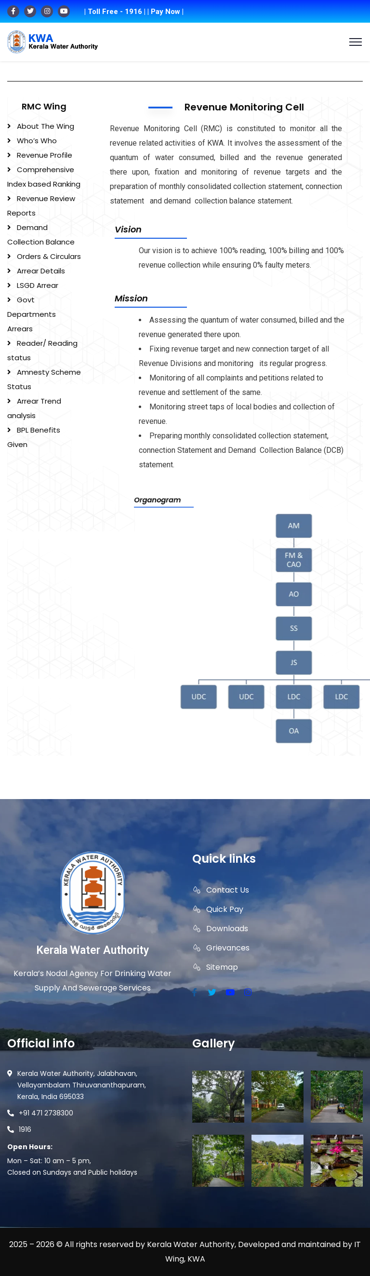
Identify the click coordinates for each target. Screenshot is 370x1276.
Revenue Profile (44, 155)
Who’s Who (37, 141)
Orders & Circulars (49, 256)
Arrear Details (41, 271)
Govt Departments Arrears (31, 314)
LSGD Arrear (37, 285)
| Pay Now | (165, 11)
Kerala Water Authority (92, 950)
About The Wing (45, 126)
